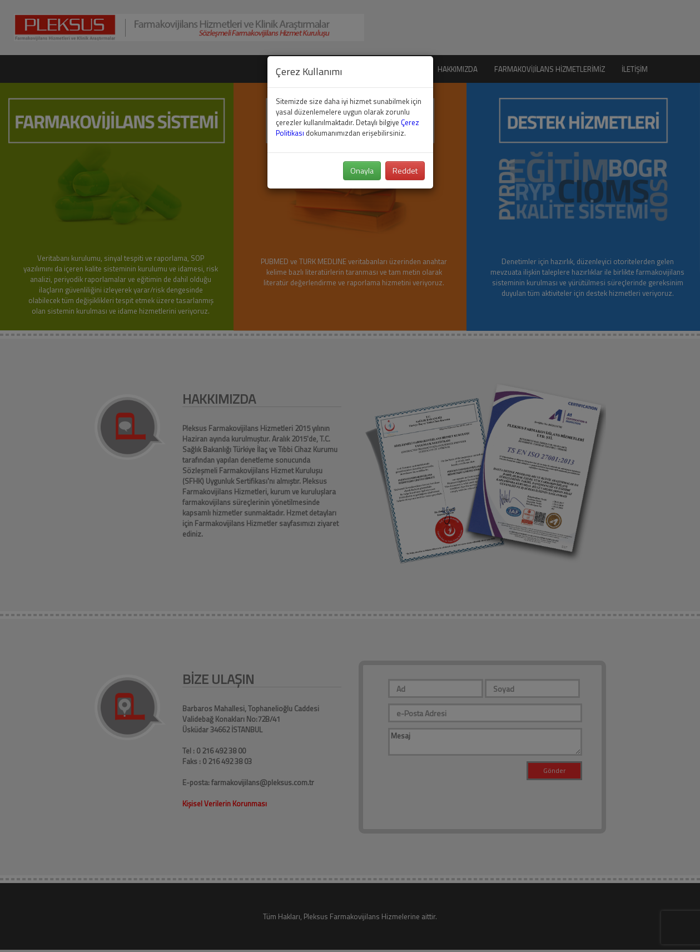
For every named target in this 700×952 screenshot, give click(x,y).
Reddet (405, 170)
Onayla (362, 170)
